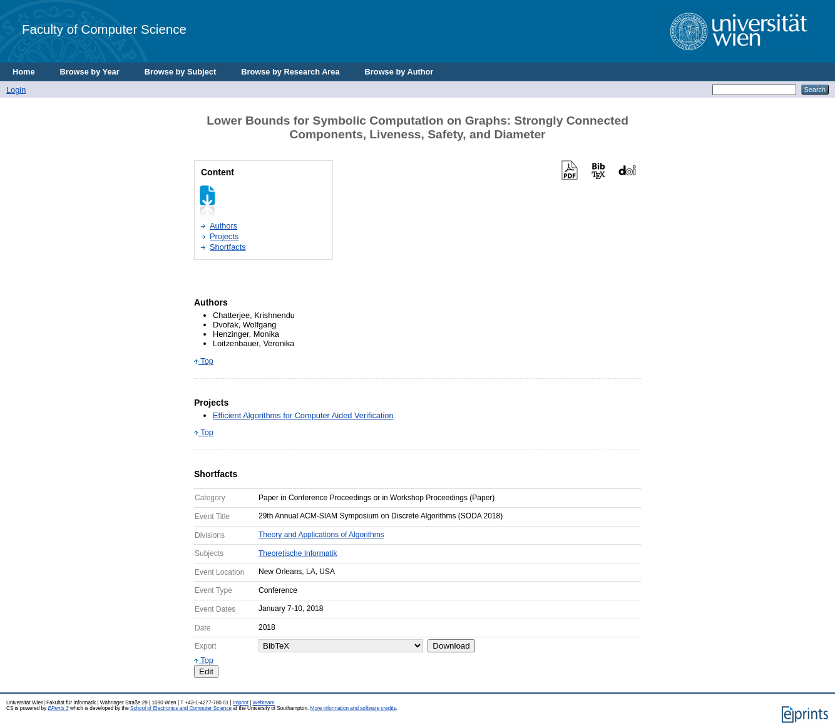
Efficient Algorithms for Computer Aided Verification (303, 415)
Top (203, 361)
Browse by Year (90, 71)
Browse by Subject (181, 71)
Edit (206, 671)
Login (16, 90)
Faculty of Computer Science (104, 29)
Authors (223, 225)
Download (451, 645)
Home (24, 71)
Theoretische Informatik (298, 553)
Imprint (240, 703)
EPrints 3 (58, 708)
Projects (224, 236)
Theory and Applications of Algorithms (321, 534)
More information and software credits (353, 708)
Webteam (264, 703)
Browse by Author (399, 71)
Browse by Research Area (290, 71)
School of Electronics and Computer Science (181, 708)
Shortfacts (228, 247)
